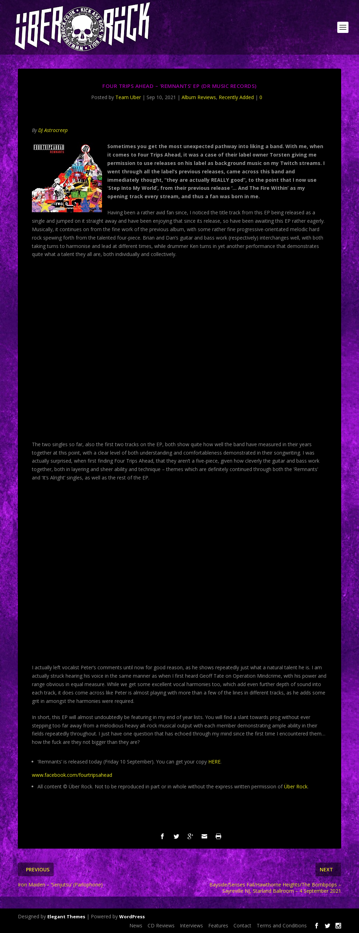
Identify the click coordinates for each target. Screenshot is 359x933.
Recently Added (236, 97)
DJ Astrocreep (53, 130)
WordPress (132, 916)
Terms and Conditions (282, 925)
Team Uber (128, 97)
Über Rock (295, 786)
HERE (214, 761)
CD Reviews (161, 925)
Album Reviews (199, 97)
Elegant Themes (66, 916)
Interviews (191, 925)
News (135, 925)
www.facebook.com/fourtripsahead (72, 775)
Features (218, 925)
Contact (242, 925)
